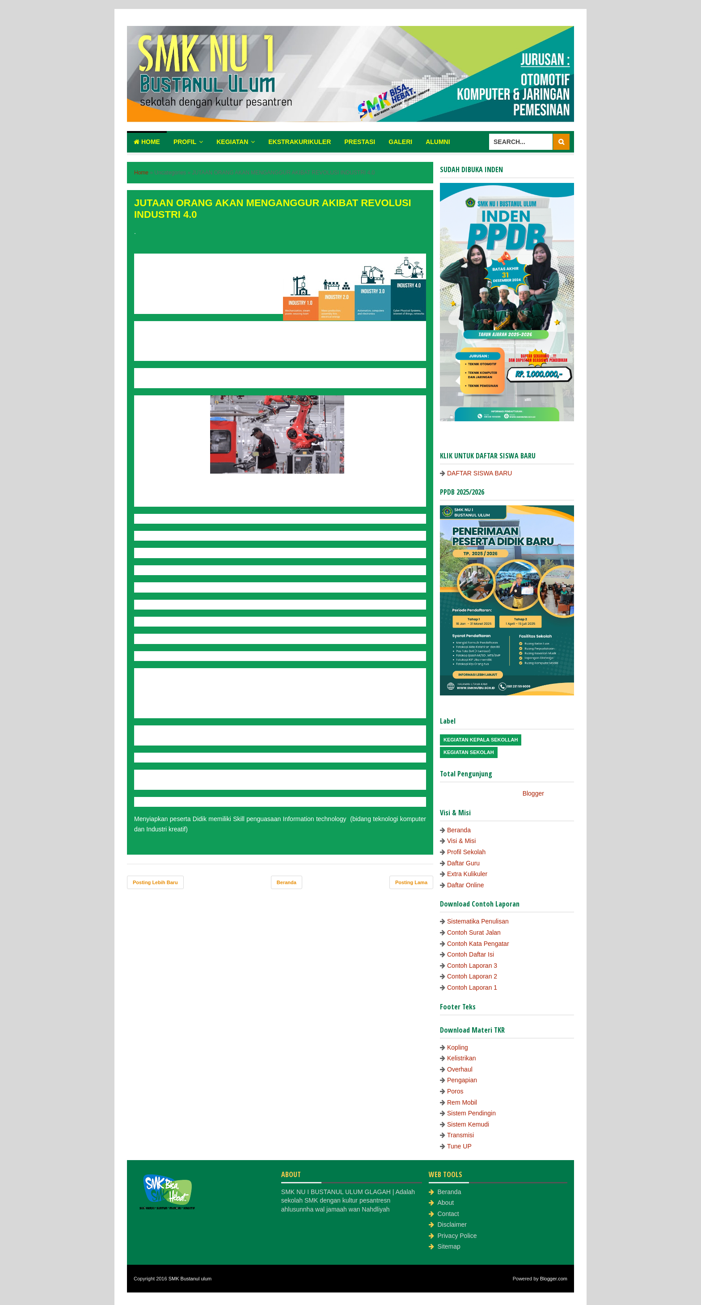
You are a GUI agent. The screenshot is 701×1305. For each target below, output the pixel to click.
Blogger (533, 793)
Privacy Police (457, 1235)
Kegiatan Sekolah (468, 752)
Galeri (400, 141)
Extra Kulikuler (467, 873)
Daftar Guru (463, 863)
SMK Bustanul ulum (190, 1278)
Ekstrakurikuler (299, 141)
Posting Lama (411, 882)
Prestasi (359, 141)
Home (147, 141)
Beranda (286, 882)
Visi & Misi (461, 840)
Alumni (438, 141)
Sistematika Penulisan (478, 921)
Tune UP (459, 1146)
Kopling (457, 1047)
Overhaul (460, 1069)
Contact (448, 1213)
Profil (184, 141)
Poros (455, 1091)
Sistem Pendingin (471, 1113)
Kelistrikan (461, 1058)
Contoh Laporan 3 (472, 965)
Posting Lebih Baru (155, 882)
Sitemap (449, 1246)
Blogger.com (553, 1278)
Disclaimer (452, 1224)
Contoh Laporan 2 (472, 976)
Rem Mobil (462, 1102)
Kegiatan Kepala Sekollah (480, 739)
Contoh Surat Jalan (474, 932)
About (446, 1202)
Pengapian (462, 1080)
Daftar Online (465, 885)
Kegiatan (232, 141)
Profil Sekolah (466, 852)
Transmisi (460, 1135)
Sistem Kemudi (468, 1124)
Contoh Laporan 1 (472, 987)
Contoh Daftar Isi (470, 954)
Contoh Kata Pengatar (478, 943)
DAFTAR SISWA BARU (479, 473)
